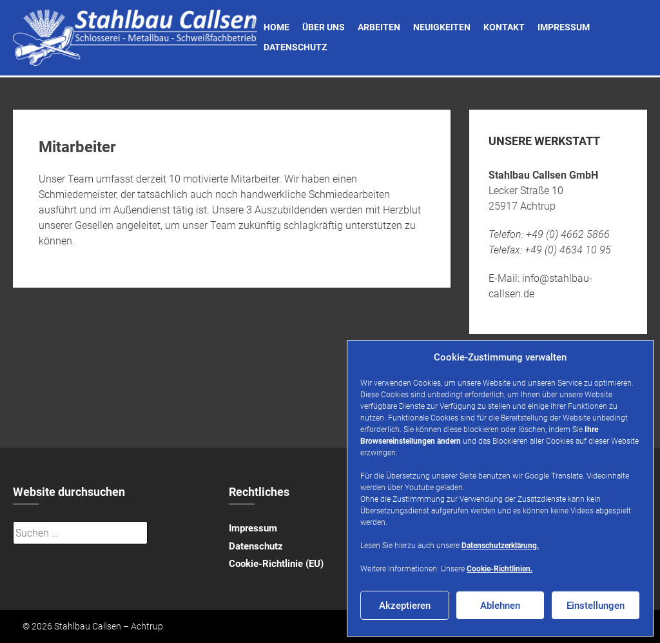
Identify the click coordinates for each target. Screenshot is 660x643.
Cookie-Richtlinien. (499, 568)
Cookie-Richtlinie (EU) (276, 563)
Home (276, 27)
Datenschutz (295, 47)
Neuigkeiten (442, 27)
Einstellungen (596, 605)
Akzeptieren (405, 605)
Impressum (564, 27)
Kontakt (504, 27)
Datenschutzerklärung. (500, 545)
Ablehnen (500, 605)
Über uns (323, 27)
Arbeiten (379, 27)
